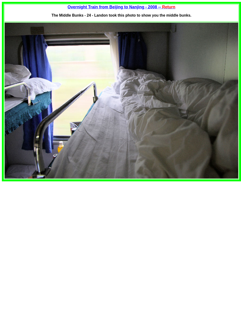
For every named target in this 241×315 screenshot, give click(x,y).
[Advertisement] (41, 214)
